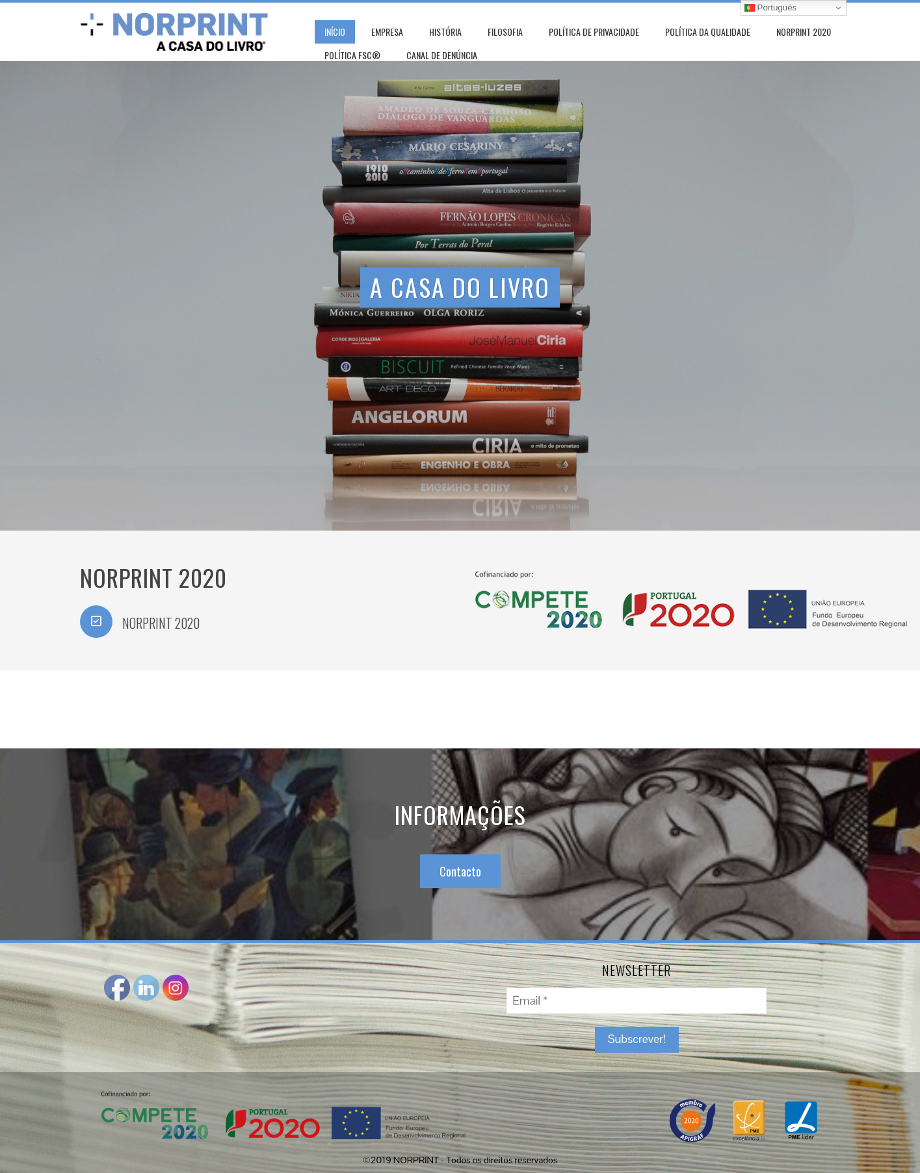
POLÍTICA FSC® (352, 55)
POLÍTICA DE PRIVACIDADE (594, 31)
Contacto (460, 871)
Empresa (387, 31)
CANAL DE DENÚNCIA (441, 55)
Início (334, 31)
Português (770, 8)
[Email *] (636, 1001)
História (445, 31)
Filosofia (505, 31)
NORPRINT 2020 (803, 31)
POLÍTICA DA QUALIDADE (707, 31)
